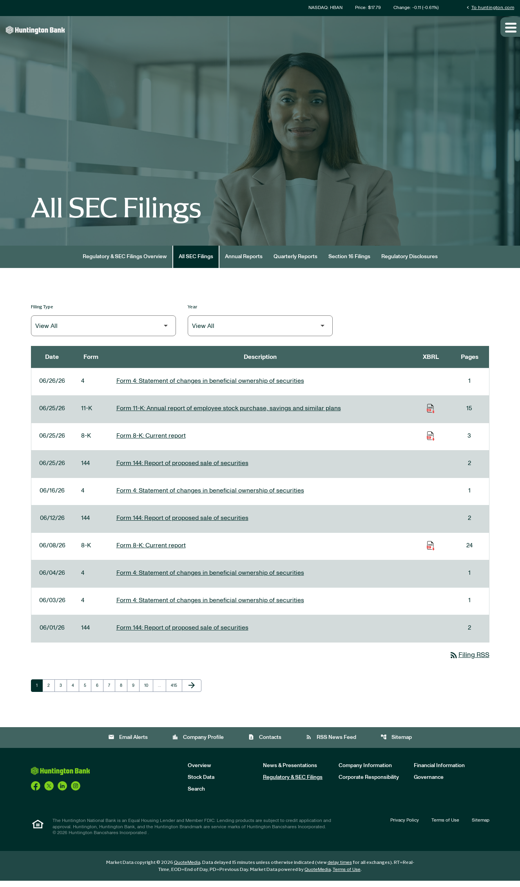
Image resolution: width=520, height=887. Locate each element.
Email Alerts (128, 743)
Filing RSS (468, 661)
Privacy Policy (404, 826)
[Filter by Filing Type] (103, 331)
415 (175, 691)
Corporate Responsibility (369, 783)
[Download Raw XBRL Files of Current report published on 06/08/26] (430, 551)
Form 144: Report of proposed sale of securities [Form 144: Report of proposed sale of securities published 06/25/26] (182, 469)
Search (196, 795)
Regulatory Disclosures (409, 262)
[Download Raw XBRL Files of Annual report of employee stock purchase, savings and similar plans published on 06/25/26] (430, 414)
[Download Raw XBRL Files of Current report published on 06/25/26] (430, 441)
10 (148, 691)
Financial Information (439, 772)
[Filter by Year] (260, 331)
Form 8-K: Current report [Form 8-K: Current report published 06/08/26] (151, 551)
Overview (199, 772)
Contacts (264, 743)
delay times (340, 868)
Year (192, 312)
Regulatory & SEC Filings (293, 783)
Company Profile (198, 743)
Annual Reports (244, 262)
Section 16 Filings (349, 262)
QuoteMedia (187, 868)
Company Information (365, 772)
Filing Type (42, 312)
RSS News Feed (331, 743)
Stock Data (201, 783)
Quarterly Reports (295, 262)
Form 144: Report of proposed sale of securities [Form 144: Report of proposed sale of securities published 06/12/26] (182, 524)
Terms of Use (445, 826)
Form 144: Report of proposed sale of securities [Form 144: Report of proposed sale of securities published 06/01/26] (182, 633)
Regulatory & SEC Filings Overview (125, 262)
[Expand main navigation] (510, 32)
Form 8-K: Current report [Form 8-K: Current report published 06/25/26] (151, 441)
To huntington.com (489, 7)
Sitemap (396, 743)
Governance (429, 783)
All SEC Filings (196, 262)
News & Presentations (290, 772)
